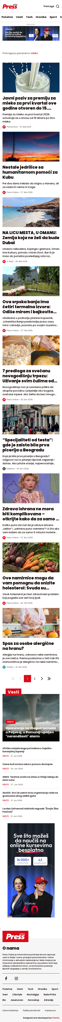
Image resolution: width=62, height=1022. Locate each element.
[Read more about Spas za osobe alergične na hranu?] (31, 624)
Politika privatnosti (31, 1010)
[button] (27, 678)
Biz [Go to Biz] (4, 1000)
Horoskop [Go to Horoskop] (33, 1000)
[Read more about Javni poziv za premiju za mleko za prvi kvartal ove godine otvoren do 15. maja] (31, 79)
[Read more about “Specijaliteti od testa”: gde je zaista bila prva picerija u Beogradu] (31, 420)
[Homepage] (10, 6)
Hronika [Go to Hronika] (41, 17)
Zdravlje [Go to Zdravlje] (48, 1000)
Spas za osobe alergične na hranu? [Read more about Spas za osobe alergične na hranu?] (28, 646)
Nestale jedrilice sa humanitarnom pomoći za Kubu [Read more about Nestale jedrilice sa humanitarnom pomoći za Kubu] (30, 172)
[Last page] (49, 678)
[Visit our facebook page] (6, 978)
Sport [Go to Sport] (53, 17)
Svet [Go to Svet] (5, 994)
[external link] (31, 870)
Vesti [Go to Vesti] (19, 17)
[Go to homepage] (31, 936)
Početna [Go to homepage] (7, 17)
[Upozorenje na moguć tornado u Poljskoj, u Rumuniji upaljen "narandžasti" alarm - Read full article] (31, 717)
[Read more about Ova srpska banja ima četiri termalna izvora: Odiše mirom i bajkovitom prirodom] (31, 282)
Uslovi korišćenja (10, 1010)
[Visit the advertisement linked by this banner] (31, 33)
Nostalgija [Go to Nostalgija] (33, 994)
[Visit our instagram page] (16, 978)
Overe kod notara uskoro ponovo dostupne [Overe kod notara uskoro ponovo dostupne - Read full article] (28, 764)
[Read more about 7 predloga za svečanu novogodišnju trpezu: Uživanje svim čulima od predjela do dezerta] (31, 351)
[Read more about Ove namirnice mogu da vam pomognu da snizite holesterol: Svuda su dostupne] (31, 558)
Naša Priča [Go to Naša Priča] (50, 994)
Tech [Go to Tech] (29, 17)
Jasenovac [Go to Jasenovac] (17, 1000)
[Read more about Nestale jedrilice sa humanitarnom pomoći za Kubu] (31, 148)
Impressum (50, 1010)
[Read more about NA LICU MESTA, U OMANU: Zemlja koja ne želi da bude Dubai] (31, 213)
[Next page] (42, 678)
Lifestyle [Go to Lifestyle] (17, 994)
